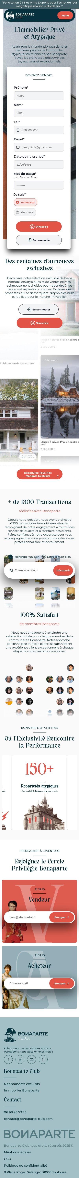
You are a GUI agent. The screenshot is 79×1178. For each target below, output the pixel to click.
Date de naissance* (29, 156)
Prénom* (21, 87)
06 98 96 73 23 (15, 1112)
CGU (7, 1159)
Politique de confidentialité (25, 1165)
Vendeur (27, 212)
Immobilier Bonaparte (22, 1090)
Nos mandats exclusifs (22, 1084)
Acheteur (28, 202)
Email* (19, 139)
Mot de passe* (25, 174)
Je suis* (20, 194)
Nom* (18, 105)
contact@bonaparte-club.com (28, 1119)
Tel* (17, 122)
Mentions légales (17, 1152)
